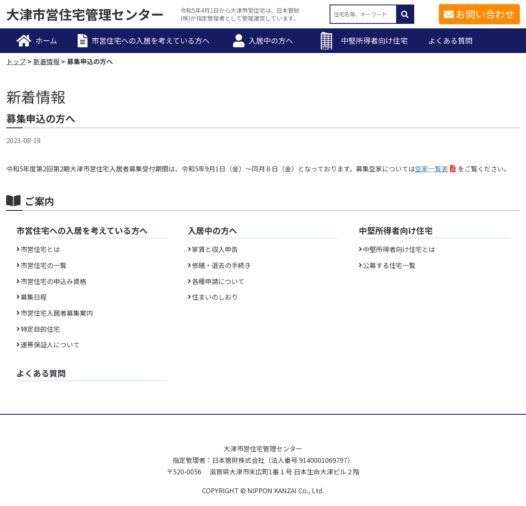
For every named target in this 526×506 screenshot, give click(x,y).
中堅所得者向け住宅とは (399, 249)
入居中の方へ (271, 40)
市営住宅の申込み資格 (53, 281)
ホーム (46, 40)
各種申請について (218, 281)
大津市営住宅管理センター (85, 14)
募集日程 (34, 297)
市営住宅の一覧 (44, 265)
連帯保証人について (50, 344)
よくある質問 (450, 40)
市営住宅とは (40, 249)
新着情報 (46, 61)
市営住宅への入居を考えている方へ (151, 40)
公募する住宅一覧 (389, 265)
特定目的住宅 (40, 329)
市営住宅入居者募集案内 (57, 313)
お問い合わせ (485, 14)
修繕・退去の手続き (221, 265)
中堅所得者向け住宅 (374, 40)
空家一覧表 (431, 168)
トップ (16, 61)
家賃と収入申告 (215, 249)
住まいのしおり (215, 297)
